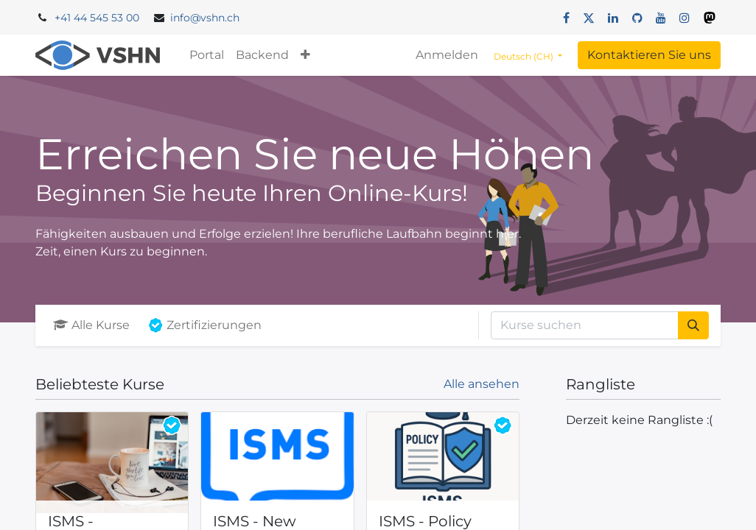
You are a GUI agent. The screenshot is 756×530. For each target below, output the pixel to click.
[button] (305, 55)
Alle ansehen (481, 384)
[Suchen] (693, 325)
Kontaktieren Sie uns (649, 55)
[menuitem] (206, 55)
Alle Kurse (91, 325)
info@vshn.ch (204, 17)
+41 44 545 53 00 (97, 17)
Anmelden (447, 55)
